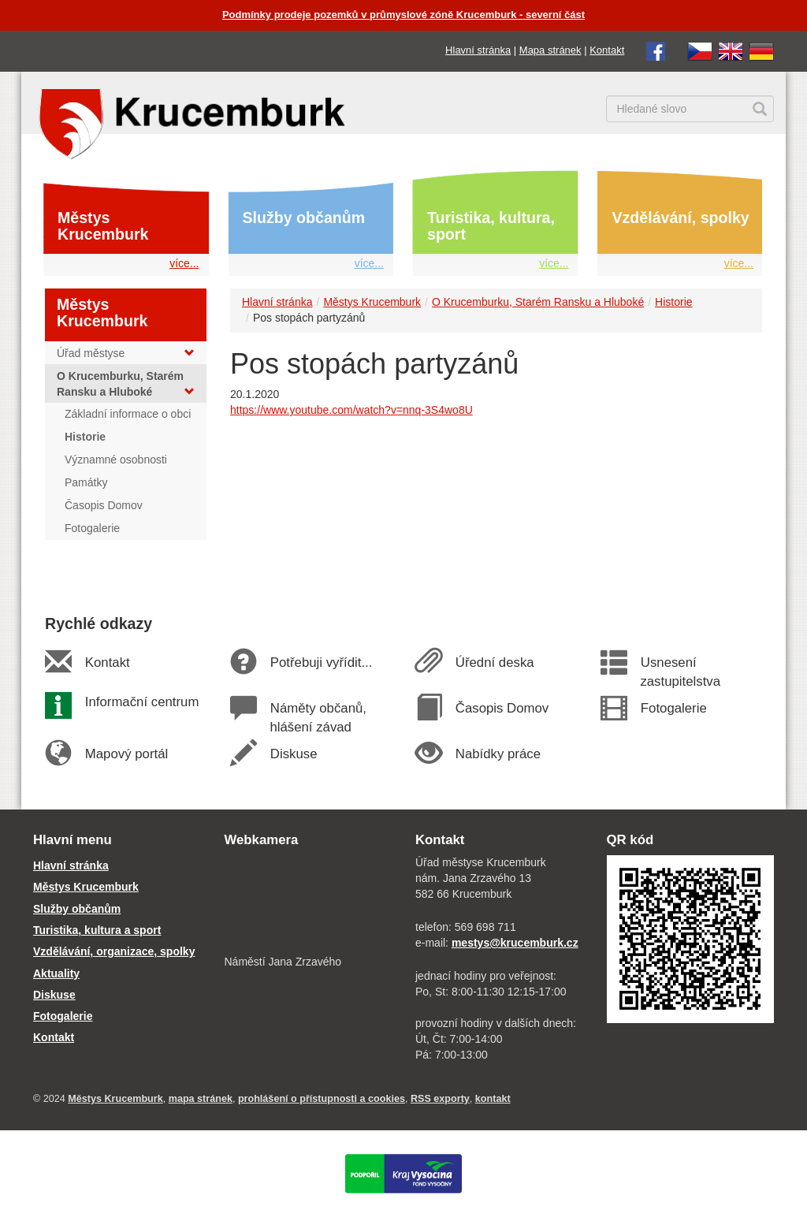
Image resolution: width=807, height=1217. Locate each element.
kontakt (493, 1098)
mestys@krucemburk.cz (515, 942)
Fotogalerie (673, 708)
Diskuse (293, 753)
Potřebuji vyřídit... (321, 662)
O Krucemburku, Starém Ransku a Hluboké (538, 302)
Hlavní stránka (478, 50)
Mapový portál (126, 753)
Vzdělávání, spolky (680, 217)
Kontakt (606, 50)
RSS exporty (440, 1098)
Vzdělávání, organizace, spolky (114, 951)
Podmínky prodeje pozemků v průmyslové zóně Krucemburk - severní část (403, 14)
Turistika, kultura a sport (97, 930)
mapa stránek (200, 1098)
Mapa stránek (550, 50)
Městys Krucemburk (103, 226)
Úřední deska (494, 662)
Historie (673, 302)
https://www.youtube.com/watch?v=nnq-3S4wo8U (351, 410)
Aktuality (56, 973)
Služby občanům (304, 217)
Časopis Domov (502, 708)
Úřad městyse (126, 353)
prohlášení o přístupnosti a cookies (321, 1098)
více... (184, 263)
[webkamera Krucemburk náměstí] (308, 902)
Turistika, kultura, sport (491, 226)
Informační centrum (141, 701)
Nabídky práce (498, 753)
